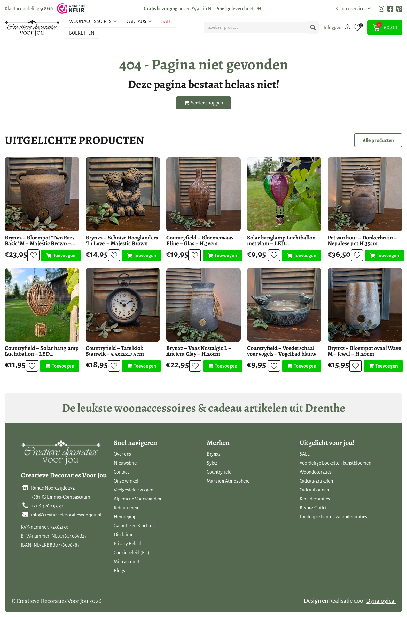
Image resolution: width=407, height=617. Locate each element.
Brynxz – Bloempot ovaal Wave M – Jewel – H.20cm (364, 351)
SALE (305, 454)
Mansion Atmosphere (228, 480)
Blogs (119, 570)
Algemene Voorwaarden (137, 498)
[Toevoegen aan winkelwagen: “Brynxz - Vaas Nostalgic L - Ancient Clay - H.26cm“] (221, 366)
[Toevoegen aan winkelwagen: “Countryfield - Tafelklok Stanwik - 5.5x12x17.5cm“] (140, 366)
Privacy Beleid (127, 543)
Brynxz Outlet (313, 507)
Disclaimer (124, 534)
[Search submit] (313, 27)
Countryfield (219, 472)
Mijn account (126, 561)
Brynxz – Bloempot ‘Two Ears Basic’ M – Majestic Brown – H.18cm (39, 243)
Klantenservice (353, 8)
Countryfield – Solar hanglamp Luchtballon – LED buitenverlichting (42, 353)
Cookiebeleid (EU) (131, 552)
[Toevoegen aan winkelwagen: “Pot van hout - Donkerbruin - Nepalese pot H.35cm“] (383, 255)
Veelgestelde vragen (133, 489)
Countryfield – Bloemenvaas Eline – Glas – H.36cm (199, 240)
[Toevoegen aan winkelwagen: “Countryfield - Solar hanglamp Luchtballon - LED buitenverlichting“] (59, 366)
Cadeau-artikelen (316, 480)
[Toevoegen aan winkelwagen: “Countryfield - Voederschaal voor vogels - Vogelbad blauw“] (301, 366)
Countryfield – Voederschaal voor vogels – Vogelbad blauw (281, 351)
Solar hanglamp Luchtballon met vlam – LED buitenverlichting (281, 243)
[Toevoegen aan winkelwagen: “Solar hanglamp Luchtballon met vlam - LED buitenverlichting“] (301, 255)
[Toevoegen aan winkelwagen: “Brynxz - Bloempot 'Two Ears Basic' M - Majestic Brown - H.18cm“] (60, 255)
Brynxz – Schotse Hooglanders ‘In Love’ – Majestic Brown (122, 240)
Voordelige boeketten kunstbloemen (335, 463)
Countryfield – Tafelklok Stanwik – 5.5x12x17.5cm (115, 351)
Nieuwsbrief (126, 463)
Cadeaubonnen (314, 489)
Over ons (122, 454)
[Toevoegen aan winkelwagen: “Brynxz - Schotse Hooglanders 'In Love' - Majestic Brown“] (140, 255)
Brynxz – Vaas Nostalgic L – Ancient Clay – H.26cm (198, 351)
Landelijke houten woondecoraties (333, 516)
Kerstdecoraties (315, 498)
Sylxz (212, 463)
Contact (121, 472)
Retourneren (126, 507)
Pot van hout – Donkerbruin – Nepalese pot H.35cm (362, 240)
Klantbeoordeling (29, 8)
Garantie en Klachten (134, 525)
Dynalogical (381, 600)
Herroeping (125, 516)
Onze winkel (126, 480)
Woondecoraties (316, 472)
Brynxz (214, 454)
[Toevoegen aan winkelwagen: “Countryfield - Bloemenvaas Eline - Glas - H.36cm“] (221, 255)
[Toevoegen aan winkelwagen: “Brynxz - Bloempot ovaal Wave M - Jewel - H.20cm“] (382, 366)
